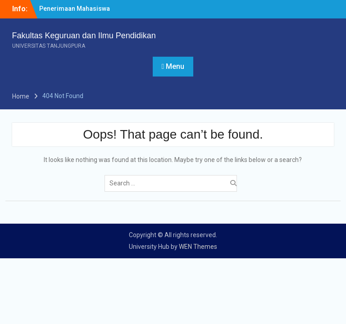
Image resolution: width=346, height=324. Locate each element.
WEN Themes (198, 246)
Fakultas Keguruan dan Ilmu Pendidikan (84, 35)
